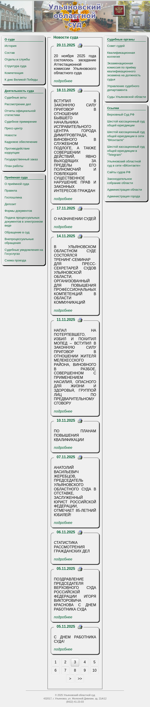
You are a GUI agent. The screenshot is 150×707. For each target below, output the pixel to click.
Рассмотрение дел (18, 104)
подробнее (63, 81)
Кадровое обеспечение (21, 142)
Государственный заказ (21, 159)
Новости (11, 135)
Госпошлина (13, 197)
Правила (11, 190)
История (11, 46)
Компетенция (14, 73)
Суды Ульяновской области (126, 97)
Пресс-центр (13, 128)
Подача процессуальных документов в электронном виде (24, 221)
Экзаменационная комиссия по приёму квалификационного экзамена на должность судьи (124, 71)
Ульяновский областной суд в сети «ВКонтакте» (124, 163)
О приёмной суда (17, 184)
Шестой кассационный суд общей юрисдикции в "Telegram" (126, 150)
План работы (14, 166)
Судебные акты (16, 97)
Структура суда (15, 66)
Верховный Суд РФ (120, 114)
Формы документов (18, 210)
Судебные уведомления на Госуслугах (24, 251)
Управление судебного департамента (123, 88)
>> (80, 679)
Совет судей (116, 46)
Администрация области (124, 189)
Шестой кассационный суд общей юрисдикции (126, 123)
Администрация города (123, 196)
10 (94, 670)
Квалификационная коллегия (121, 54)
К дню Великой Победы (21, 79)
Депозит (10, 204)
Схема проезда (15, 260)
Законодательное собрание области (120, 180)
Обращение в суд (17, 232)
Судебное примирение (21, 121)
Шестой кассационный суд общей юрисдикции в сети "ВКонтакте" (126, 136)
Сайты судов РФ (119, 172)
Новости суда (65, 37)
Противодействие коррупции (17, 150)
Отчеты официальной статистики (20, 112)
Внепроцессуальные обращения (19, 241)
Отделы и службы (17, 59)
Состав (10, 52)
